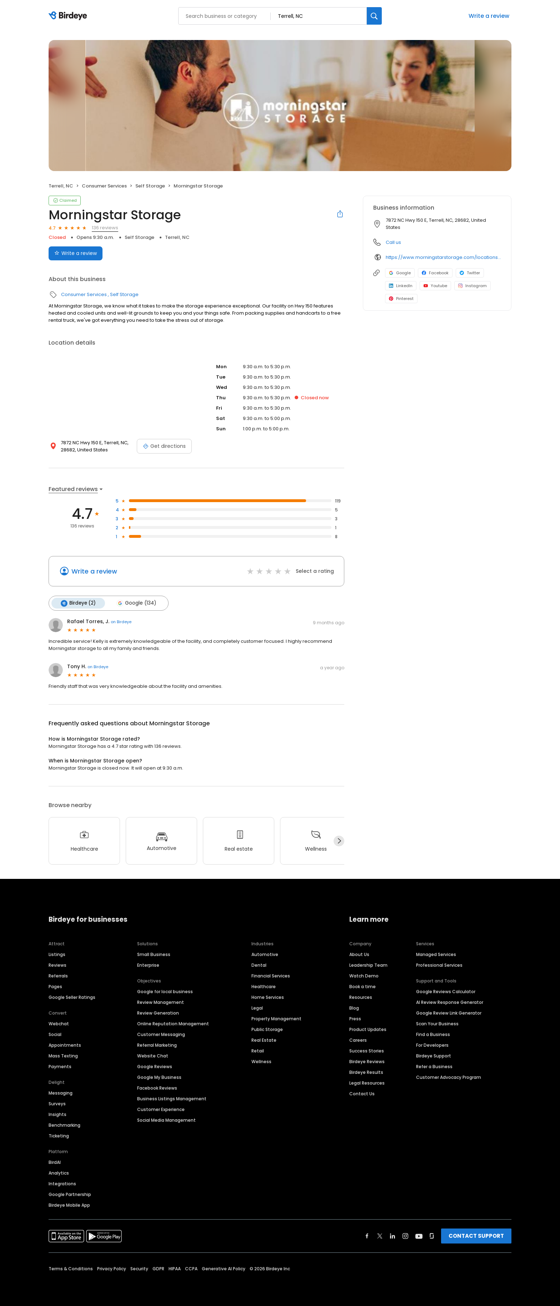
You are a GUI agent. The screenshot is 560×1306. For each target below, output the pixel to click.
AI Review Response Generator (449, 1002)
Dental (258, 965)
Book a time (362, 986)
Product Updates (367, 1029)
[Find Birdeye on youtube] (418, 1235)
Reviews (57, 965)
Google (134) (136, 603)
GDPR (158, 1268)
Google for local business (165, 991)
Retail (257, 1050)
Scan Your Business (437, 1023)
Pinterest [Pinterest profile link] (401, 298)
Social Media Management (166, 1120)
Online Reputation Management (173, 1023)
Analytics (59, 1173)
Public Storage (267, 1029)
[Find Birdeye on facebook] (367, 1235)
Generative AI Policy (223, 1268)
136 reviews (105, 227)
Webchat (59, 1023)
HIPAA (175, 1268)
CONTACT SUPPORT (476, 1235)
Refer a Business (434, 1066)
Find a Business (433, 1034)
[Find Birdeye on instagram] (405, 1235)
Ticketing (59, 1135)
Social (55, 1034)
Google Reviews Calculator (445, 991)
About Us (359, 954)
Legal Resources (367, 1083)
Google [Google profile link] (400, 273)
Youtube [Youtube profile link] (435, 286)
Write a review (489, 16)
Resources (360, 997)
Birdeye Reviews (367, 1061)
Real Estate (263, 1040)
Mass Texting (63, 1055)
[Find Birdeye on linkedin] (392, 1235)
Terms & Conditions (71, 1268)
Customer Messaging (161, 1034)
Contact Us (362, 1093)
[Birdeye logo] (69, 16)
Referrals (58, 975)
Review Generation (158, 1013)
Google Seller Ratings (72, 997)
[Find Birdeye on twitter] (379, 1235)
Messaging (60, 1093)
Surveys (57, 1103)
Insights (57, 1114)
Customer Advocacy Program (448, 1077)
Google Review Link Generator (448, 1013)
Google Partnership (70, 1194)
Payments (60, 1066)
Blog (354, 1008)
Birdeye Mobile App (69, 1205)
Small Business (153, 954)
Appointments (65, 1045)
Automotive (264, 954)
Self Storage (150, 185)
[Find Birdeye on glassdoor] (432, 1235)
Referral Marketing (157, 1045)
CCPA (191, 1268)
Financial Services (270, 975)
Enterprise (148, 965)
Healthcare (263, 986)
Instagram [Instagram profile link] (472, 286)
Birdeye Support (433, 1055)
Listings (57, 954)
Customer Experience (161, 1109)
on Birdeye (121, 622)
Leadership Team (368, 965)
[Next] (339, 841)
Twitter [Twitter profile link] (470, 273)
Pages (55, 986)
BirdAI (55, 1162)
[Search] (374, 16)
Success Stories (366, 1050)
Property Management (276, 1018)
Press (355, 1018)
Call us (393, 242)
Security (139, 1268)
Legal (257, 1008)
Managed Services (436, 954)
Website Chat (152, 1055)
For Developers (432, 1045)
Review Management (160, 1002)
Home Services (267, 997)
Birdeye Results (366, 1072)
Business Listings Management (171, 1098)
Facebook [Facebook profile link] (435, 273)
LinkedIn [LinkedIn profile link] (400, 286)
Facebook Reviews (157, 1088)
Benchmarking (64, 1125)
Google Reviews (154, 1066)
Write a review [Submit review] (75, 253)
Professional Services (439, 965)
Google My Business (159, 1077)
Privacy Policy (111, 1268)
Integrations (62, 1183)
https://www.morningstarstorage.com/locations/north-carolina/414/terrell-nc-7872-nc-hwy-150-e (443, 257)
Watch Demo (364, 975)
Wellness (261, 1061)
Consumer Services (104, 185)
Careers (358, 1040)
